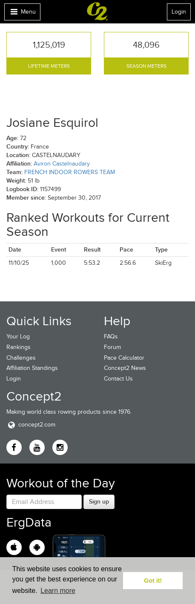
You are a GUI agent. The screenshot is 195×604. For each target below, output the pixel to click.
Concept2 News (125, 368)
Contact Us (118, 378)
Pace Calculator (124, 358)
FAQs (111, 336)
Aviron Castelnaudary (62, 163)
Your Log (18, 336)
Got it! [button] (153, 580)
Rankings (18, 347)
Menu (22, 13)
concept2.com (30, 424)
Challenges (21, 358)
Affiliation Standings (32, 368)
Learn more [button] (57, 590)
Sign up (99, 501)
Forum (112, 347)
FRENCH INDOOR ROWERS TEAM (69, 172)
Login (179, 12)
